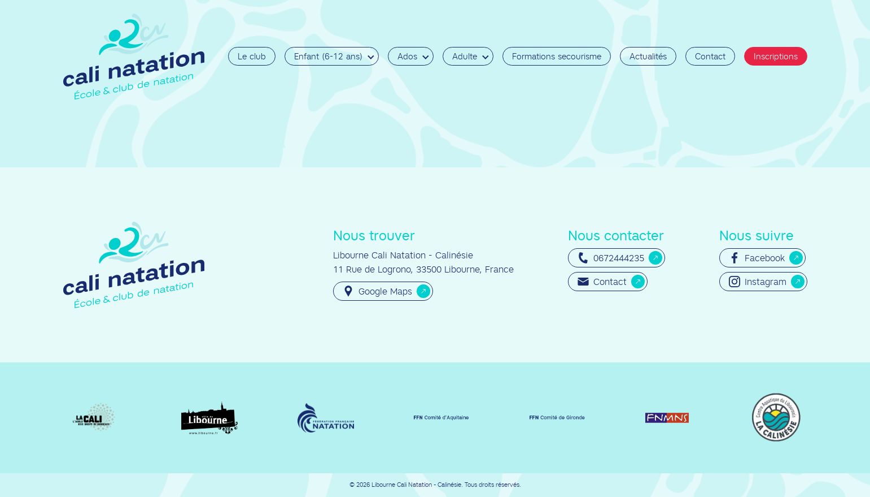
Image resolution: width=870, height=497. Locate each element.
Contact (710, 56)
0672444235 (611, 257)
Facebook (757, 257)
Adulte (464, 56)
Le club (252, 56)
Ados (407, 56)
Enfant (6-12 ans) (328, 56)
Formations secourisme (556, 56)
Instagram (757, 281)
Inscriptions (776, 56)
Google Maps (377, 291)
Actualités (648, 56)
